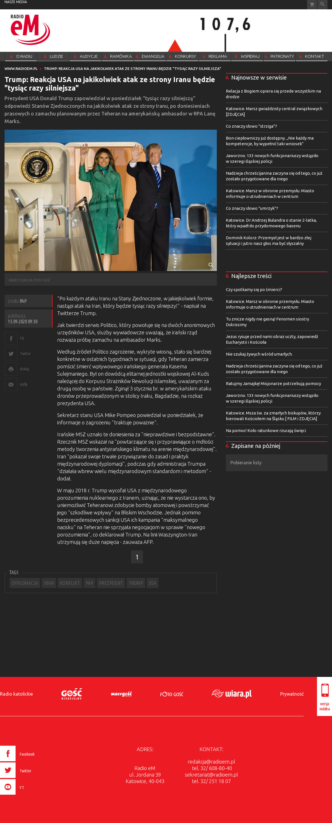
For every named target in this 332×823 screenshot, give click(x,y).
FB (22, 338)
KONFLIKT (70, 583)
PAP (89, 583)
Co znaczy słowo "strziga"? (251, 126)
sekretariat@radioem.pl (211, 774)
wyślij (23, 384)
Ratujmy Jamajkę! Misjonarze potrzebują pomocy (273, 383)
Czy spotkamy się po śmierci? (254, 289)
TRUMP (136, 583)
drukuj (24, 368)
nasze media (16, 2)
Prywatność (292, 693)
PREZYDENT (111, 583)
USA (152, 583)
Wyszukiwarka (322, 4)
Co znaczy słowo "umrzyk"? (252, 208)
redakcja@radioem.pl (211, 761)
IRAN (49, 583)
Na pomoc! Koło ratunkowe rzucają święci (266, 430)
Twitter (25, 353)
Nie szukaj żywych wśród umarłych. (259, 354)
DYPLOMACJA (25, 583)
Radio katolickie (16, 693)
